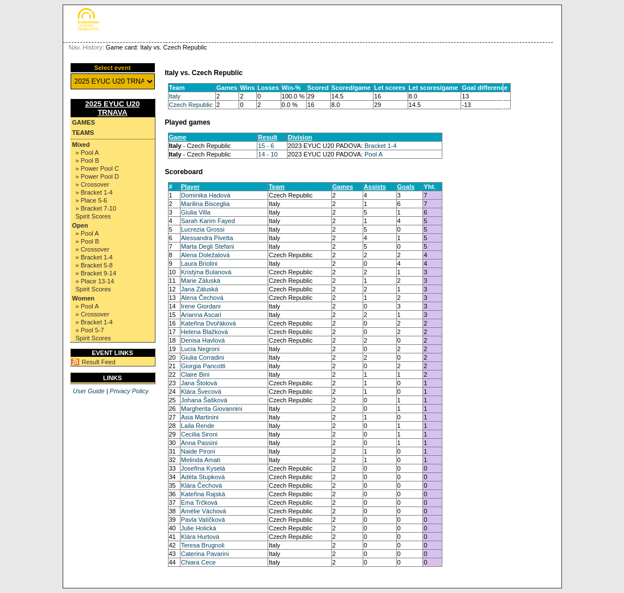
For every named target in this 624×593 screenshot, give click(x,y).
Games (83, 122)
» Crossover (92, 184)
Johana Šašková (204, 400)
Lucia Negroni (200, 348)
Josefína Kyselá (203, 468)
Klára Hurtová (200, 536)
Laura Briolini (199, 263)
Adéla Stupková (203, 476)
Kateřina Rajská (203, 494)
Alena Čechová (202, 297)
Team (277, 186)
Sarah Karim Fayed (208, 220)
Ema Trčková (199, 502)
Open (80, 225)
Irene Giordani (201, 306)
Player (190, 186)
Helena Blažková (204, 331)
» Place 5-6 (92, 200)
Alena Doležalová (205, 255)
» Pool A (87, 152)
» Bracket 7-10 (96, 208)
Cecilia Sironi (199, 434)
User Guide (89, 391)
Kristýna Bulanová (206, 272)
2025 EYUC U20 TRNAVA (112, 108)
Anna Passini (199, 442)
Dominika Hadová (206, 195)
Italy (174, 96)
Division (300, 137)
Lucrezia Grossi (202, 229)
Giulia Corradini (202, 357)
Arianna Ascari (201, 314)
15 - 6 (266, 145)
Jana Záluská (199, 289)
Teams (83, 132)
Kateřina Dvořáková (208, 323)
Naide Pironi (198, 451)
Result (267, 137)
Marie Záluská (200, 280)
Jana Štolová (199, 383)
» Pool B (88, 160)
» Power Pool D (97, 176)
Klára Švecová (201, 391)
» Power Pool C (97, 168)
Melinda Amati (200, 459)
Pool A (373, 154)
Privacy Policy (129, 391)
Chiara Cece (198, 562)
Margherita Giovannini (212, 408)
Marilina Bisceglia (205, 203)
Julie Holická (198, 528)
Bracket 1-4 (380, 145)
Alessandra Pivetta (207, 237)
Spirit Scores (93, 216)
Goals (406, 186)
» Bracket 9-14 (96, 273)
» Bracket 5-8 (94, 265)
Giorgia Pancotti (203, 366)
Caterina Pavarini (205, 553)
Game (178, 137)
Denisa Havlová (203, 340)
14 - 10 (267, 154)
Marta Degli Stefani (208, 246)
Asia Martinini (200, 417)
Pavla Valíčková (203, 519)
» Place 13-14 (95, 281)
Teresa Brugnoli (202, 545)
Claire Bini (195, 374)
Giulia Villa (196, 212)
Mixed (81, 144)
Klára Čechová (201, 485)
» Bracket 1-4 (94, 192)
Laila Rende (198, 425)
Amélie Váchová (204, 511)
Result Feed (99, 362)
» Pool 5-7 (90, 330)
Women (83, 298)
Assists (375, 186)
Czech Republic (191, 104)
